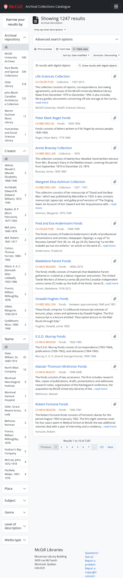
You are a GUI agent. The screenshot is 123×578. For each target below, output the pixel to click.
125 (101, 447)
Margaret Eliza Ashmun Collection (60, 182)
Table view (80, 49)
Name (9, 339)
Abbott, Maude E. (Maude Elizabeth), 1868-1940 (15, 173)
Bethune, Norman (15, 423)
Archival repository (12, 37)
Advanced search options (54, 39)
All (6, 47)
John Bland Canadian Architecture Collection (15, 98)
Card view (63, 49)
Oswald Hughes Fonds (52, 299)
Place (8, 488)
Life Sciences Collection (52, 76)
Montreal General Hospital (15, 396)
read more (41, 102)
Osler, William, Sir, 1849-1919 (15, 357)
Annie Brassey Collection (53, 148)
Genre (9, 512)
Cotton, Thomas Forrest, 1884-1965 (15, 254)
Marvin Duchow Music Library (15, 116)
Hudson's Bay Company (15, 451)
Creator (10, 151)
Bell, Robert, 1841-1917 (15, 239)
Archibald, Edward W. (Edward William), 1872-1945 (15, 194)
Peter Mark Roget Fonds (53, 118)
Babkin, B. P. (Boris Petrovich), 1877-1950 (15, 215)
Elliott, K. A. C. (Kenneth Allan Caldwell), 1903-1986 (15, 274)
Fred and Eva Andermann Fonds (58, 223)
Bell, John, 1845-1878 (15, 229)
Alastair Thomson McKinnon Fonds (61, 366)
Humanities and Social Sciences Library (15, 134)
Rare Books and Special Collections (15, 71)
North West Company (15, 369)
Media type (13, 540)
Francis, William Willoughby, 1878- (15, 294)
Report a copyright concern (91, 572)
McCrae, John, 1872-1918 (15, 462)
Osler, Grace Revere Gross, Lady (15, 410)
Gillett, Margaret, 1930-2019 (15, 310)
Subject (10, 500)
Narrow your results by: (15, 21)
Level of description (13, 526)
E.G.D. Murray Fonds (50, 336)
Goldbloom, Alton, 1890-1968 (15, 324)
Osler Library (15, 84)
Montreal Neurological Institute (15, 382)
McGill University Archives (15, 57)
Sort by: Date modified (75, 55)
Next (110, 447)
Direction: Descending (105, 55)
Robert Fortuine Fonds (51, 404)
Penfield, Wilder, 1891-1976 (15, 474)
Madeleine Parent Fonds (53, 261)
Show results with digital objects (98, 65)
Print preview (43, 49)
